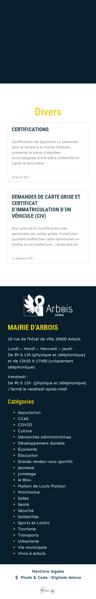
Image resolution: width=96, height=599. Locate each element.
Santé (23, 504)
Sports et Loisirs (34, 522)
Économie (27, 449)
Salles (23, 498)
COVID (25, 424)
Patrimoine (29, 492)
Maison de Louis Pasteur (42, 486)
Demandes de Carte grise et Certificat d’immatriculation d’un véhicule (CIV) (46, 206)
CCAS (23, 418)
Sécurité (26, 510)
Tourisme (27, 528)
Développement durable (41, 443)
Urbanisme (28, 541)
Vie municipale (32, 547)
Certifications (30, 129)
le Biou (24, 479)
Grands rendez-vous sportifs (45, 461)
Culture (25, 430)
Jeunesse (26, 467)
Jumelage (27, 473)
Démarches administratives (44, 437)
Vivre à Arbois (32, 553)
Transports (28, 535)
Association (29, 412)
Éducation (28, 455)
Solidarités (28, 516)
